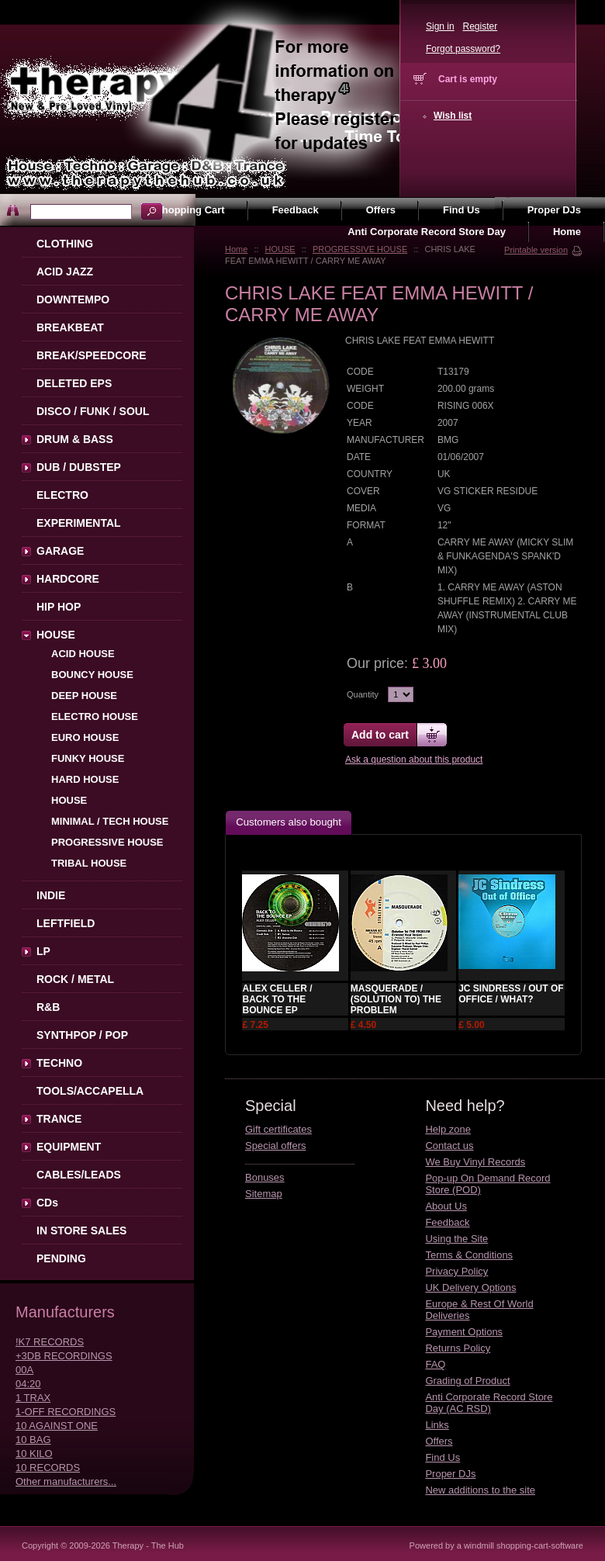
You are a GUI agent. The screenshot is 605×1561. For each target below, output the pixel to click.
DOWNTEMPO (72, 299)
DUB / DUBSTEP (78, 467)
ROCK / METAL (75, 979)
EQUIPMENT (68, 1146)
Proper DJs (450, 1474)
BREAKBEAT (70, 327)
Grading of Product (467, 1380)
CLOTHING (64, 243)
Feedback (447, 1222)
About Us (445, 1206)
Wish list (453, 115)
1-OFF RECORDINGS (66, 1411)
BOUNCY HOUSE (92, 674)
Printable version (536, 249)
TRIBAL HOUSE (88, 863)
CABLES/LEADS (78, 1174)
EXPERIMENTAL (78, 523)
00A (24, 1370)
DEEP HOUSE (84, 695)
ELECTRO (62, 495)
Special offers (275, 1145)
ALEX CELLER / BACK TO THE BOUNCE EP (277, 999)
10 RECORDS (48, 1467)
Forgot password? (463, 48)
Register (479, 26)
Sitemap (263, 1193)
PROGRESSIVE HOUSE (360, 249)
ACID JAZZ (64, 271)
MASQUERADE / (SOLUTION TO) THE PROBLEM (396, 999)
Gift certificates (278, 1129)
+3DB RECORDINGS (64, 1356)
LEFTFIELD (65, 923)
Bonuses (265, 1177)
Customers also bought (288, 822)
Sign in (440, 26)
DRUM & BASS (74, 439)
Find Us (442, 1457)
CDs (47, 1202)
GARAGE (60, 551)
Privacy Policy (456, 1271)
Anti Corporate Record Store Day (426, 231)
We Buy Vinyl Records (475, 1162)
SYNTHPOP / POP (82, 1035)
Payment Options (464, 1332)
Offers (438, 1441)
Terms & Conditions (469, 1255)
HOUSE (280, 249)
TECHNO (59, 1063)
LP (43, 951)
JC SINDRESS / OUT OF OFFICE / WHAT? (510, 994)
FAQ (435, 1364)
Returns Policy (457, 1348)
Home (236, 249)
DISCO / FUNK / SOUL (92, 411)
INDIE (50, 895)
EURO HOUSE (85, 737)
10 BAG (33, 1439)
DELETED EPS (74, 383)
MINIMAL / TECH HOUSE (109, 821)
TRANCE (58, 1119)
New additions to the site (480, 1490)
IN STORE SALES (81, 1230)
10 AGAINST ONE (57, 1425)
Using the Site (456, 1238)
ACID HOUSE (83, 653)
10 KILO (34, 1453)
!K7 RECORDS (50, 1342)
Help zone (448, 1129)
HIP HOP (58, 607)
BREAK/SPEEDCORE (91, 355)
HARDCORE (67, 579)
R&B (48, 1007)
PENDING (61, 1258)
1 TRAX (33, 1398)
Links (436, 1425)
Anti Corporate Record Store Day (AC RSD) (488, 1402)
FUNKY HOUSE (87, 758)
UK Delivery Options (470, 1287)
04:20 (28, 1384)
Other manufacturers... (66, 1481)
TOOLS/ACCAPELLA (89, 1091)
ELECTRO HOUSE (94, 716)
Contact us (449, 1145)
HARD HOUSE (85, 779)
